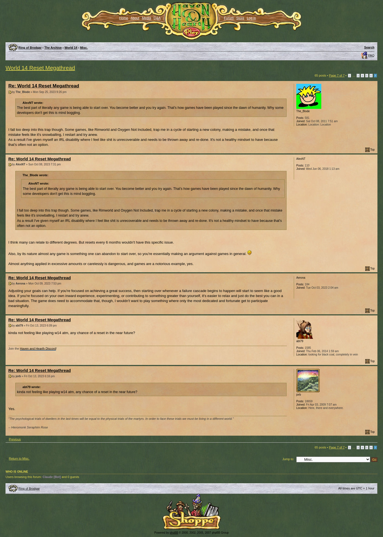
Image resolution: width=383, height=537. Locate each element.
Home (123, 18)
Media (146, 18)
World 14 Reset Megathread (40, 68)
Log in (251, 18)
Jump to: (288, 459)
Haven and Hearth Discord (38, 348)
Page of (336, 75)
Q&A (157, 18)
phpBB (174, 532)
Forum (229, 18)
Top (372, 149)
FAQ (371, 55)
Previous (15, 439)
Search (369, 47)
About (135, 18)
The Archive (53, 47)
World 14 (70, 47)
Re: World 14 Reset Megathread (43, 86)
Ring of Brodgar (30, 47)
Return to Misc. (19, 458)
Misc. (84, 47)
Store (240, 18)
